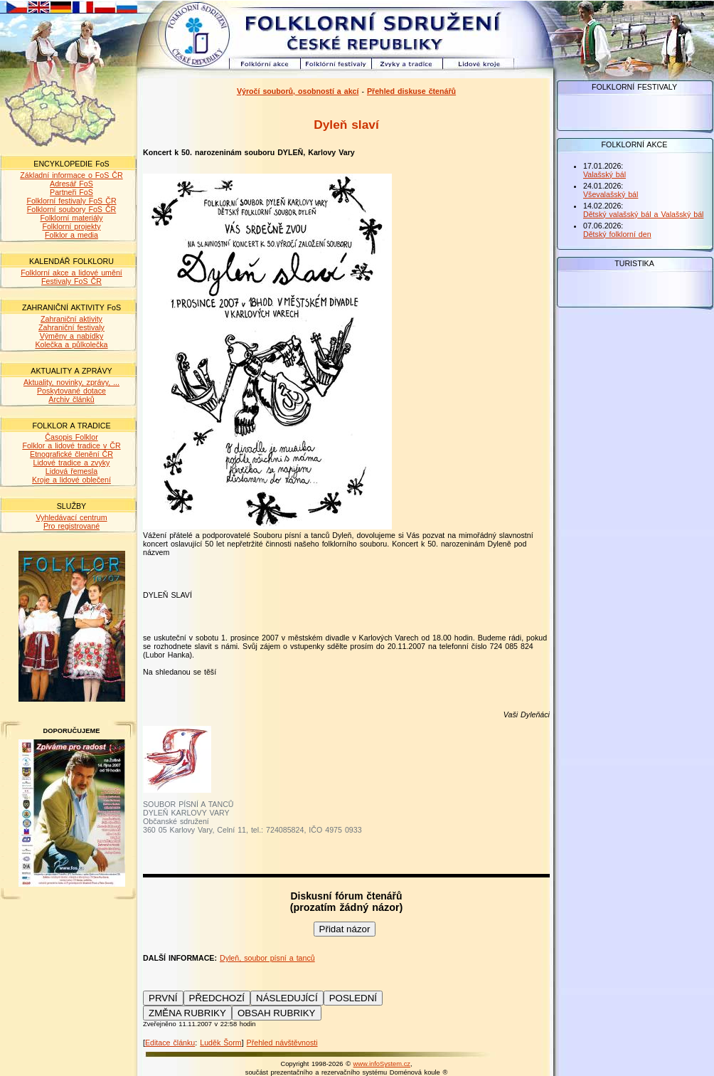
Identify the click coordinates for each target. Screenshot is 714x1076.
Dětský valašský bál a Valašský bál (643, 214)
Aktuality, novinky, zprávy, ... (71, 382)
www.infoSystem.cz (381, 1063)
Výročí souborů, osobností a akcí (298, 91)
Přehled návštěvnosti (282, 1042)
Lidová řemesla (71, 471)
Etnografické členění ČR (71, 454)
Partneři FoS (71, 192)
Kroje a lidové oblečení (71, 479)
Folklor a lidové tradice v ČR (71, 445)
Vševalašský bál (610, 194)
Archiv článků (71, 399)
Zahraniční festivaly (71, 327)
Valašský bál (604, 174)
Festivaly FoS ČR (71, 281)
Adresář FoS (71, 183)
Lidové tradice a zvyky (71, 462)
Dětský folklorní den (617, 234)
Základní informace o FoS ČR (71, 175)
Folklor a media (71, 235)
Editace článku (170, 1042)
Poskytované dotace (71, 390)
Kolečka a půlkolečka (71, 344)
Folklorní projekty (71, 226)
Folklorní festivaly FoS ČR (71, 200)
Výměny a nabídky (72, 336)
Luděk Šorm (220, 1042)
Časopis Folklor (71, 437)
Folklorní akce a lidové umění (71, 272)
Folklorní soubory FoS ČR (72, 209)
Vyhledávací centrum (71, 517)
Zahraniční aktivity (71, 319)
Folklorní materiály (71, 217)
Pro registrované (71, 526)
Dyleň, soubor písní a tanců (267, 958)
